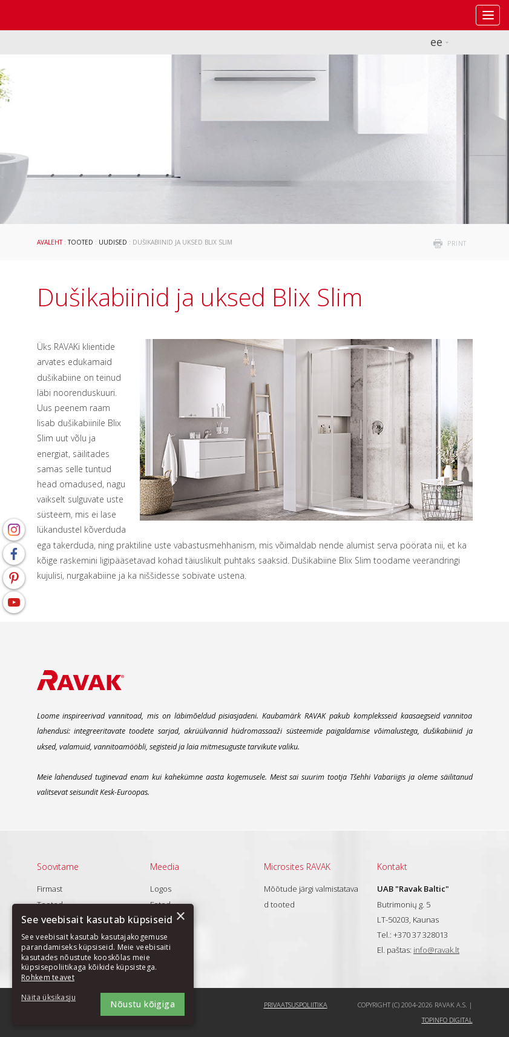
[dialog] (103, 964)
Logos (160, 888)
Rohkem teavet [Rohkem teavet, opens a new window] (47, 977)
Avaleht (49, 242)
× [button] (180, 916)
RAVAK (45, 15)
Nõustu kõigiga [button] (142, 1004)
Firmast (49, 888)
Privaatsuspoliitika (295, 1004)
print (457, 243)
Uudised (113, 242)
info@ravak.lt (436, 949)
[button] (54, 998)
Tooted (80, 242)
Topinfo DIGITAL (447, 1019)
